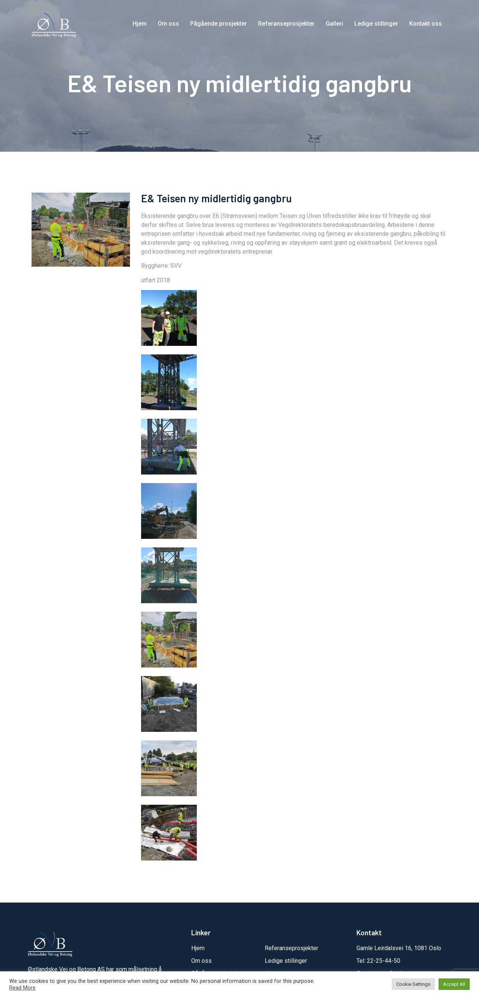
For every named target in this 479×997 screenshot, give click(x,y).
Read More (22, 987)
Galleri (334, 23)
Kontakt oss (425, 23)
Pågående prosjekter (218, 23)
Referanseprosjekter (286, 23)
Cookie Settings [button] (413, 984)
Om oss (168, 23)
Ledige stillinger (376, 23)
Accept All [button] (454, 984)
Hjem (140, 23)
